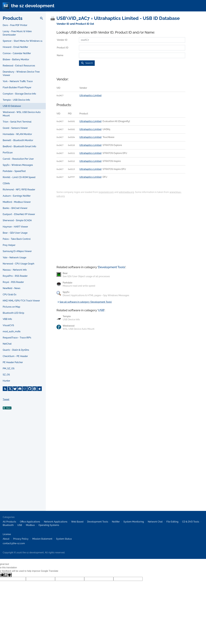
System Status (64, 538)
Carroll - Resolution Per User (18, 158)
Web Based (77, 521)
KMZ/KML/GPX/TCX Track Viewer (21, 300)
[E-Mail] (24, 388)
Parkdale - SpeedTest (14, 171)
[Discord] (19, 388)
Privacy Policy (20, 538)
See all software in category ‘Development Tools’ (84, 302)
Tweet (6, 399)
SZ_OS (6, 374)
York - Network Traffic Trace (18, 81)
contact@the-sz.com (14, 543)
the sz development (32, 5)
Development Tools (111, 267)
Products (12, 18)
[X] (10, 388)
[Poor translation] (8, 575)
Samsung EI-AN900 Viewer (17, 251)
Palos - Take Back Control (17, 239)
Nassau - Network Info (15, 269)
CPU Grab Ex (9, 294)
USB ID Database (12, 106)
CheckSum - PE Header (15, 356)
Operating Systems (48, 525)
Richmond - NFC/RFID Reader (19, 189)
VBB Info (7, 319)
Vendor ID (62, 40)
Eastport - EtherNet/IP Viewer (19, 214)
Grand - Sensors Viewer (15, 128)
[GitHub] (29, 388)
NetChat (7, 343)
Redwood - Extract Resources (19, 65)
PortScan (8, 152)
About (6, 538)
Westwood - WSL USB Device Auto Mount (22, 114)
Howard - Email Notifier (15, 47)
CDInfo (6, 183)
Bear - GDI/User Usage (15, 232)
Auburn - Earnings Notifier (17, 195)
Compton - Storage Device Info (19, 93)
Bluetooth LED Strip (13, 313)
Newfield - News (11, 288)
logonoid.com (106, 192)
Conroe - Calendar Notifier (17, 53)
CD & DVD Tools (190, 521)
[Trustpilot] (39, 388)
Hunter (6, 380)
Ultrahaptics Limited (90, 95)
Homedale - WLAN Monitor (17, 134)
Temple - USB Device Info (16, 100)
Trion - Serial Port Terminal (17, 121)
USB (101, 310)
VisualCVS (8, 325)
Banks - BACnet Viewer (15, 208)
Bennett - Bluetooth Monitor (18, 140)
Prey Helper (9, 245)
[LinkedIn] (34, 388)
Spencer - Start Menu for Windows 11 (22, 41)
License (7, 534)
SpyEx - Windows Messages (18, 165)
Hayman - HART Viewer (15, 226)
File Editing (172, 521)
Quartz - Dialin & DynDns (16, 350)
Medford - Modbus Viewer (17, 202)
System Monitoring (133, 521)
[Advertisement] (23, 464)
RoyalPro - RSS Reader (15, 276)
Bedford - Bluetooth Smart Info (19, 146)
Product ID (62, 47)
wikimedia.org (126, 192)
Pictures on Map (11, 306)
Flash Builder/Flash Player (17, 87)
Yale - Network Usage (14, 257)
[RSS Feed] (5, 388)
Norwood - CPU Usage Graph (18, 263)
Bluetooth (8, 525)
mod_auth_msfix (11, 331)
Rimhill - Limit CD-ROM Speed (19, 177)
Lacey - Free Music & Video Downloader (17, 33)
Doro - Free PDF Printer (15, 25)
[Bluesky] (15, 388)
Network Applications (55, 521)
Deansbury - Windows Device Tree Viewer (21, 73)
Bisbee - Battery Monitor (16, 59)
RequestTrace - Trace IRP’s (17, 337)
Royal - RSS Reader (13, 282)
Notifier (116, 521)
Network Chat (155, 521)
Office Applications (30, 521)
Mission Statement (42, 538)
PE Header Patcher (13, 362)
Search (87, 63)
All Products (9, 521)
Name (60, 55)
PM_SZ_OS (8, 368)
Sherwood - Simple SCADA (17, 220)
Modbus (30, 525)
